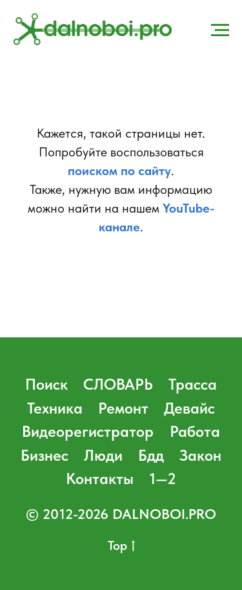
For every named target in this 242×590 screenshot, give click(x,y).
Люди (103, 455)
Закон (200, 455)
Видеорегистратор (88, 431)
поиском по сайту (119, 170)
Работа (195, 431)
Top (121, 546)
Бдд (151, 455)
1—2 (163, 478)
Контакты (100, 478)
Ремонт (123, 408)
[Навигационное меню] (220, 30)
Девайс (189, 408)
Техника (55, 408)
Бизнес (44, 455)
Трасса (192, 384)
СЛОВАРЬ (118, 384)
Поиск (46, 384)
